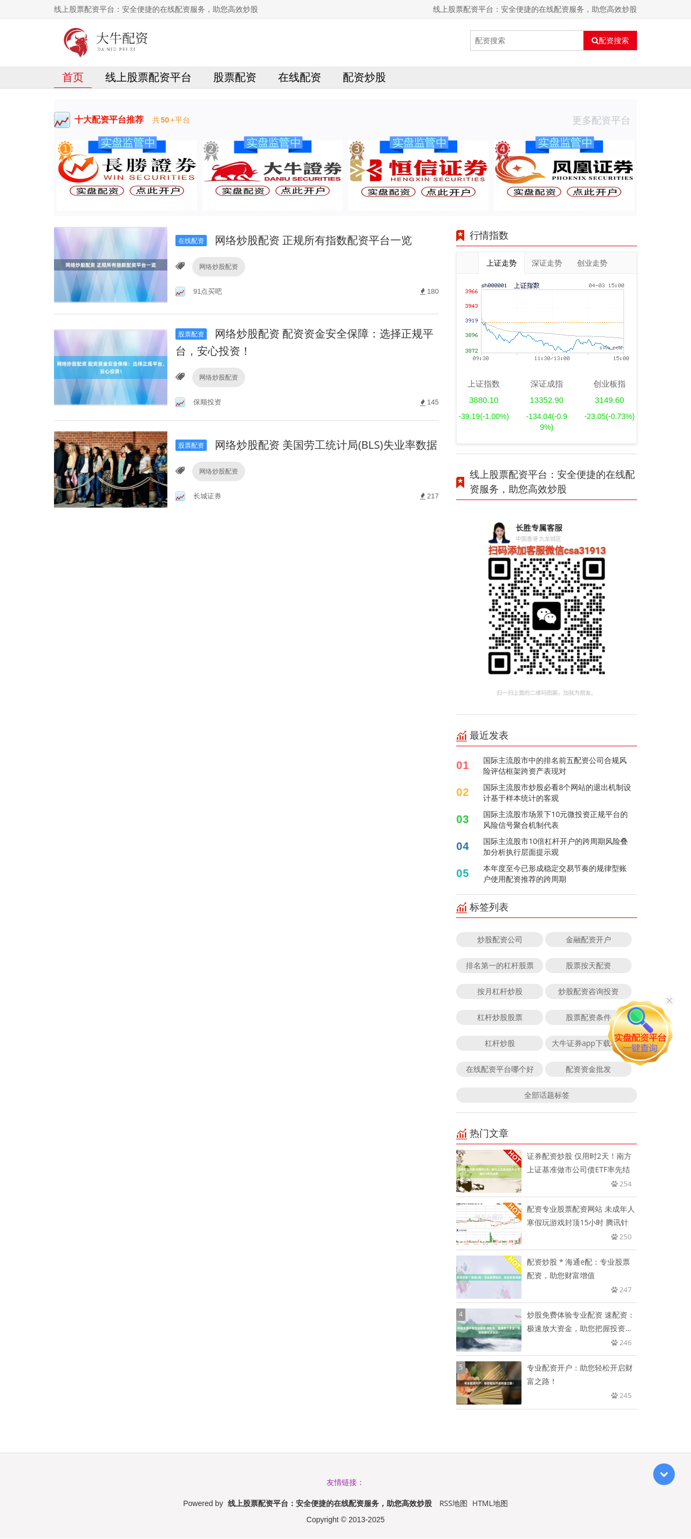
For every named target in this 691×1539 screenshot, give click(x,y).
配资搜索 (610, 40)
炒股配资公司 (500, 940)
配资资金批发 (588, 1069)
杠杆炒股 (500, 1043)
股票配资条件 (588, 1018)
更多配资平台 (604, 120)
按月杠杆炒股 (500, 992)
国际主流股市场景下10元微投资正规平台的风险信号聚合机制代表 (555, 820)
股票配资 (234, 77)
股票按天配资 (588, 966)
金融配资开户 (588, 940)
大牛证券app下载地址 (589, 1043)
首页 (73, 77)
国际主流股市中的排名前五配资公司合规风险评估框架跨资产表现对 (555, 766)
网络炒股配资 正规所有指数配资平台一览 (293, 240)
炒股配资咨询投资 (588, 992)
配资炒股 (364, 77)
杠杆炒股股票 (500, 1018)
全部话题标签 (547, 1095)
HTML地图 (490, 1503)
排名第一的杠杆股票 (500, 966)
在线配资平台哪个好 (500, 1069)
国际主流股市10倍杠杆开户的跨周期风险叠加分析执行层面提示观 (555, 847)
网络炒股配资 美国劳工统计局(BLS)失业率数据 (306, 444)
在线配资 (299, 77)
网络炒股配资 (218, 266)
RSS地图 (453, 1503)
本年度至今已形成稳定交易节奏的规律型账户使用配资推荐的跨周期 (555, 874)
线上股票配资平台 (148, 77)
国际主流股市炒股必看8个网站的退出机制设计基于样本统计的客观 (557, 793)
